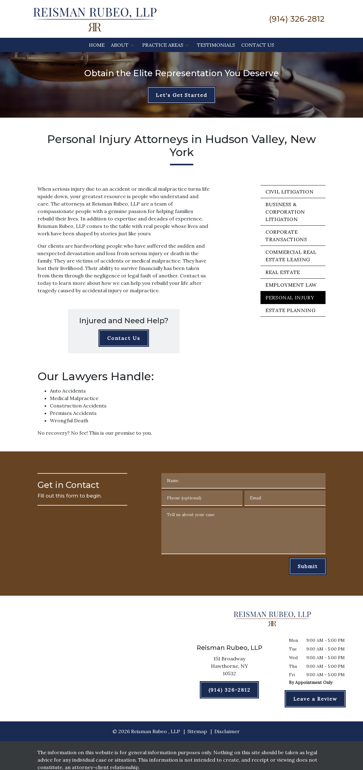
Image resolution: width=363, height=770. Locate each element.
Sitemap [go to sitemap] (197, 731)
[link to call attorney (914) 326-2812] (297, 19)
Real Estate (282, 272)
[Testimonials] (216, 45)
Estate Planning (290, 310)
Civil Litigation (289, 192)
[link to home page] (95, 18)
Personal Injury (289, 297)
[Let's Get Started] (181, 95)
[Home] (97, 45)
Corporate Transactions (286, 235)
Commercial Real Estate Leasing (291, 256)
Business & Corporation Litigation (285, 211)
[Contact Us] (257, 45)
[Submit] (308, 566)
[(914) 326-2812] (229, 690)
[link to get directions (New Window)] (229, 667)
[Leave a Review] (315, 699)
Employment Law (291, 285)
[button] (132, 45)
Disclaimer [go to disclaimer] (227, 731)
